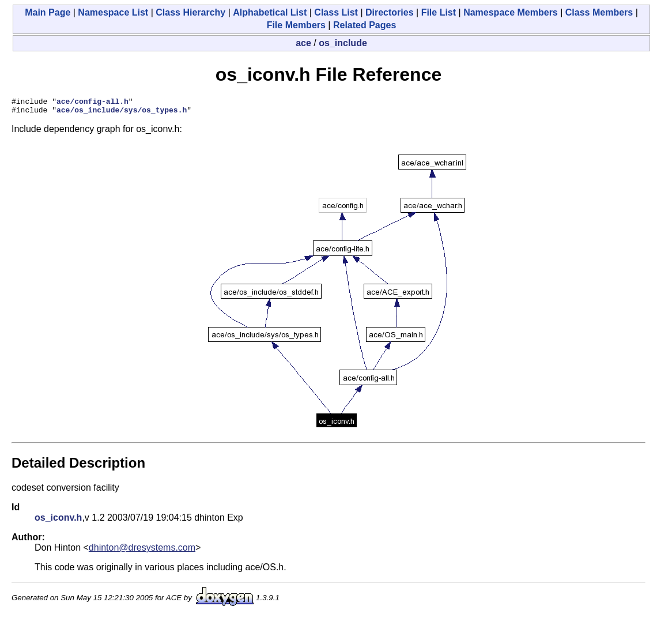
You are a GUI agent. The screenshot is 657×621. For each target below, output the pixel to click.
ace (303, 43)
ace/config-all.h (92, 102)
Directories (389, 12)
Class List (336, 12)
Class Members (599, 12)
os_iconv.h (58, 521)
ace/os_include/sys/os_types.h (121, 113)
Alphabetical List (270, 12)
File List (438, 12)
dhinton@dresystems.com (142, 551)
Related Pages (364, 25)
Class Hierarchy (190, 12)
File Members (296, 25)
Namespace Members (510, 12)
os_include (343, 43)
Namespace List (113, 12)
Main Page (47, 12)
